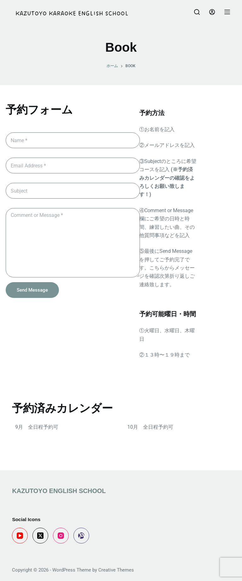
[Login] (212, 12)
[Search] (197, 12)
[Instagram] (61, 535)
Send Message (32, 290)
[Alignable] (81, 535)
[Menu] (227, 12)
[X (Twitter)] (40, 535)
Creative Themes (116, 570)
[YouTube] (20, 535)
